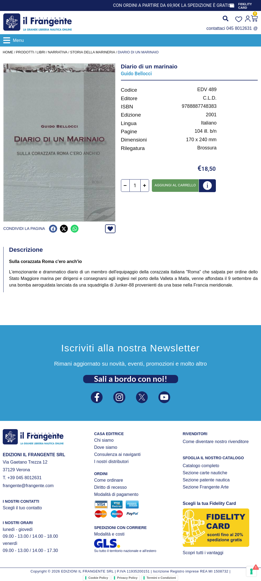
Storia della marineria (92, 52)
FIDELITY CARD (246, 5)
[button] (13, 40)
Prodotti (25, 52)
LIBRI (41, 52)
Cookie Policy (98, 577)
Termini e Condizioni (161, 577)
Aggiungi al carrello (175, 185)
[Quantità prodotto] (135, 185)
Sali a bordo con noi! (130, 378)
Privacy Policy (127, 577)
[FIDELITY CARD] (232, 5)
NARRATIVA (57, 52)
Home (8, 52)
